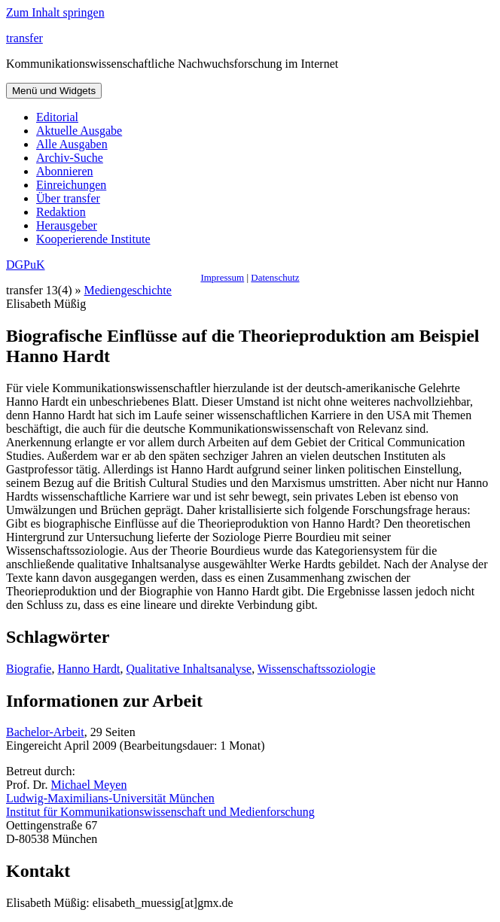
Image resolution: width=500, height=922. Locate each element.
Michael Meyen (89, 784)
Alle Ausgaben (72, 144)
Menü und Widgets (54, 90)
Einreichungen (71, 184)
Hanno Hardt (88, 668)
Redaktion (61, 211)
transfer (24, 38)
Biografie (28, 668)
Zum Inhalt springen (55, 12)
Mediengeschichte (128, 290)
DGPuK (25, 264)
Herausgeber (66, 225)
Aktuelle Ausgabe (79, 130)
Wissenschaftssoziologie (317, 668)
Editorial (57, 117)
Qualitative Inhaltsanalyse (189, 668)
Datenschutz (275, 277)
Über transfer (68, 198)
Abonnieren (64, 171)
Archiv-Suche (69, 157)
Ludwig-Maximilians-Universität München (110, 798)
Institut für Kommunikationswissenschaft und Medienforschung (160, 811)
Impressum (222, 277)
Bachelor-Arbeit (45, 732)
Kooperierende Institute (93, 239)
